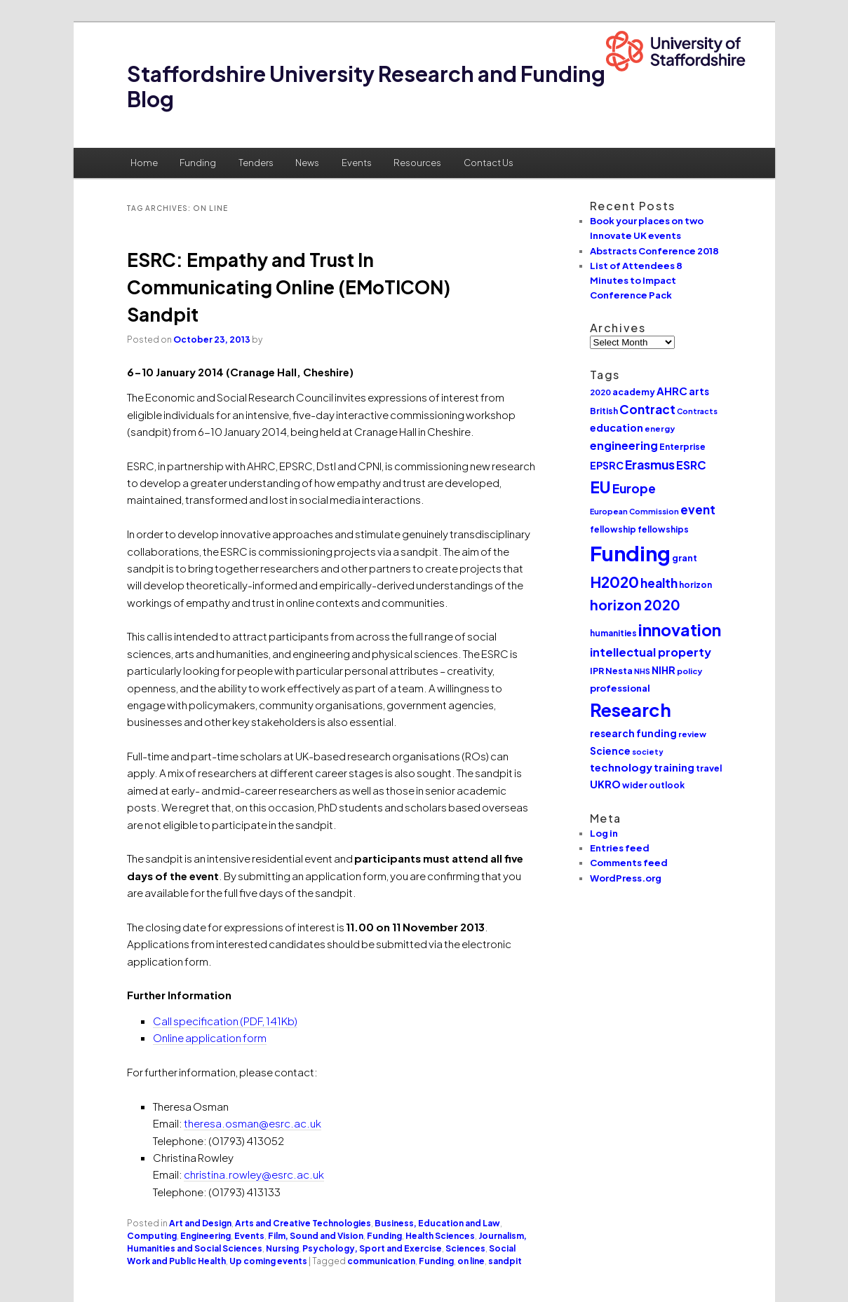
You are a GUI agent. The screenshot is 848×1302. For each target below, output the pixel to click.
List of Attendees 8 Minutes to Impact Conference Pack (636, 280)
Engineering (205, 1236)
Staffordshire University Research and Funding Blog (366, 86)
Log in (604, 833)
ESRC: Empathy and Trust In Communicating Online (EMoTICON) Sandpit (288, 287)
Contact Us (488, 162)
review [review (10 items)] (692, 734)
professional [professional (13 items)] (620, 688)
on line (471, 1261)
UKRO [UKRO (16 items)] (605, 784)
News (307, 162)
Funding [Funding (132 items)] (630, 553)
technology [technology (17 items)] (621, 767)
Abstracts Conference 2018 (654, 250)
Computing (152, 1236)
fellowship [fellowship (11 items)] (613, 529)
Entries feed (620, 848)
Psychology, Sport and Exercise (372, 1248)
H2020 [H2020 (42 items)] (614, 582)
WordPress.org (625, 878)
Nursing (282, 1248)
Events (357, 162)
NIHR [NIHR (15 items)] (663, 670)
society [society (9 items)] (648, 751)
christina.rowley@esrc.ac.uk (254, 1174)
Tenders (256, 162)
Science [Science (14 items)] (610, 751)
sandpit (505, 1261)
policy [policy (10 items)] (689, 671)
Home (144, 162)
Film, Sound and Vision (315, 1236)
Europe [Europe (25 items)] (634, 488)
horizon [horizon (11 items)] (695, 585)
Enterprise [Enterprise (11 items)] (682, 446)
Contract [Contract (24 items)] (647, 409)
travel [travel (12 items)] (709, 768)
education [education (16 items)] (616, 427)
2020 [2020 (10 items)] (600, 392)
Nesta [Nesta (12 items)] (619, 670)
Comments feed (629, 862)
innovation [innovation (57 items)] (679, 629)
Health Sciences (440, 1236)
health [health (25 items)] (659, 583)
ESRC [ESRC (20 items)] (691, 465)
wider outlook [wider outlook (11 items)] (653, 785)
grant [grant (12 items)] (684, 557)
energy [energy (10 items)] (660, 428)
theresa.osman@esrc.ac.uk (252, 1123)
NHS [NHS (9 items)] (642, 671)
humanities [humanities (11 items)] (613, 633)
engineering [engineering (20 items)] (624, 445)
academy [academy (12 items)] (633, 391)
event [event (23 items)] (697, 509)
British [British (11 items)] (604, 411)
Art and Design (200, 1223)
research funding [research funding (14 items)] (633, 733)
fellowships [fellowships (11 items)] (663, 529)
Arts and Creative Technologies (303, 1223)
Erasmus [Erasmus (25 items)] (650, 464)
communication (381, 1261)
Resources (417, 162)
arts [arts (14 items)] (699, 391)
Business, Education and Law (437, 1223)
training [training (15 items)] (674, 767)
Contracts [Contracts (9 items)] (697, 411)
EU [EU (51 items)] (600, 487)
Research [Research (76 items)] (630, 710)
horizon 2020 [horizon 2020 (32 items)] (635, 604)
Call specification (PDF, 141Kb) (225, 1020)
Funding (198, 162)
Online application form (210, 1037)
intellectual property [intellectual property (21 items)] (650, 652)
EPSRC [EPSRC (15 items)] (607, 465)
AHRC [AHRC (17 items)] (672, 390)
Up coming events (268, 1261)
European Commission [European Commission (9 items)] (634, 511)
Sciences (465, 1248)
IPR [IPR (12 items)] (597, 670)
